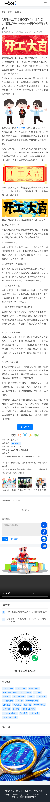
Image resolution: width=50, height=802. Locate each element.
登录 (5, 539)
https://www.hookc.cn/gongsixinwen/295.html (21, 457)
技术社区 (19, 791)
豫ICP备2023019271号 (29, 797)
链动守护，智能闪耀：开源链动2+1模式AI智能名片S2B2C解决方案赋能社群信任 (9, 490)
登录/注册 (38, 791)
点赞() (25, 427)
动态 (10, 12)
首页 (3, 12)
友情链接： (9, 791)
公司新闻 (17, 12)
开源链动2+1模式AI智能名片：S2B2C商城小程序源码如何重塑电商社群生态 (25, 490)
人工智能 (21, 128)
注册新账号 (14, 539)
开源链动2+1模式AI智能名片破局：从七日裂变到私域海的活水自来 (41, 490)
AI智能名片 (16, 443)
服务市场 (28, 791)
